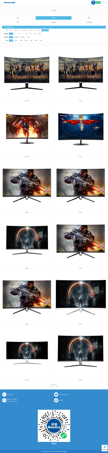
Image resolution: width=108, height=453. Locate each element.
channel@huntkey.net (63, 394)
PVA (35, 33)
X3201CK (27, 100)
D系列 (20, 40)
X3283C (81, 268)
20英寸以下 (16, 30)
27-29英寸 (38, 30)
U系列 (31, 40)
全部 (11, 30)
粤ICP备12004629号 (45, 451)
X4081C (27, 268)
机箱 (89, 18)
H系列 (41, 40)
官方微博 (61, 400)
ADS (26, 33)
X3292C (81, 156)
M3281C (81, 324)
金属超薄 (16, 37)
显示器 (53, 18)
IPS (19, 33)
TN (15, 33)
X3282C (27, 324)
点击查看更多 (54, 384)
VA (22, 33)
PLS (31, 33)
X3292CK (27, 156)
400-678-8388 (10, 394)
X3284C (27, 212)
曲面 (28, 37)
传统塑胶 (23, 37)
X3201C (81, 100)
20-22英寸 (24, 30)
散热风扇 (53, 22)
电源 (18, 18)
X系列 (36, 40)
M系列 (15, 40)
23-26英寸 (31, 30)
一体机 (18, 22)
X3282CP (81, 212)
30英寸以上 (45, 30)
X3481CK (27, 380)
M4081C (81, 380)
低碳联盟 (98, 2)
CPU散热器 (89, 22)
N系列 (26, 40)
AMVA (39, 33)
